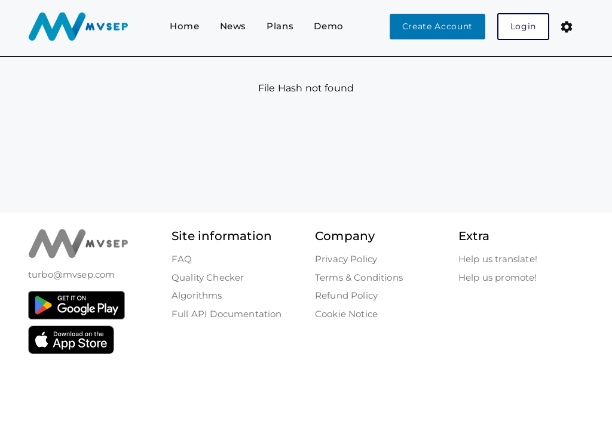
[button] (566, 27)
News (233, 26)
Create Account (437, 26)
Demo (329, 26)
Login (523, 26)
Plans (280, 26)
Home (185, 26)
